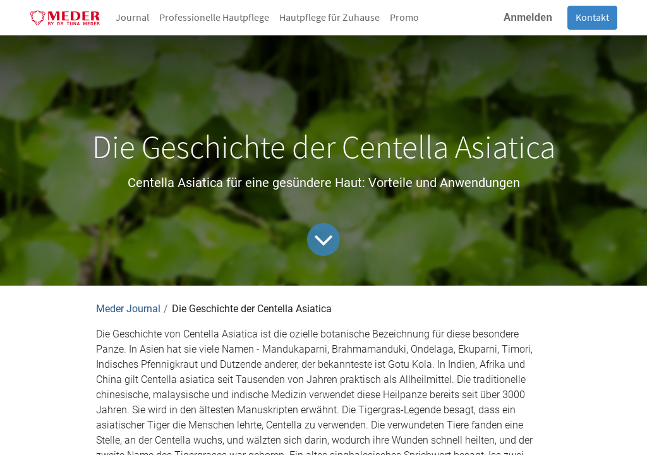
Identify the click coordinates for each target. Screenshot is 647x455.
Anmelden (528, 17)
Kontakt (592, 17)
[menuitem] (132, 17)
